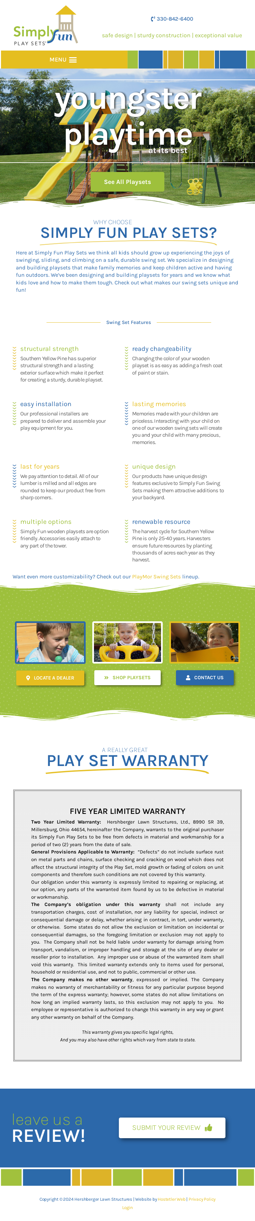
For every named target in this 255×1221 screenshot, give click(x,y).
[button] (72, 60)
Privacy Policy (202, 1199)
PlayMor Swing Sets (156, 576)
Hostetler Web (171, 1199)
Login (127, 1207)
